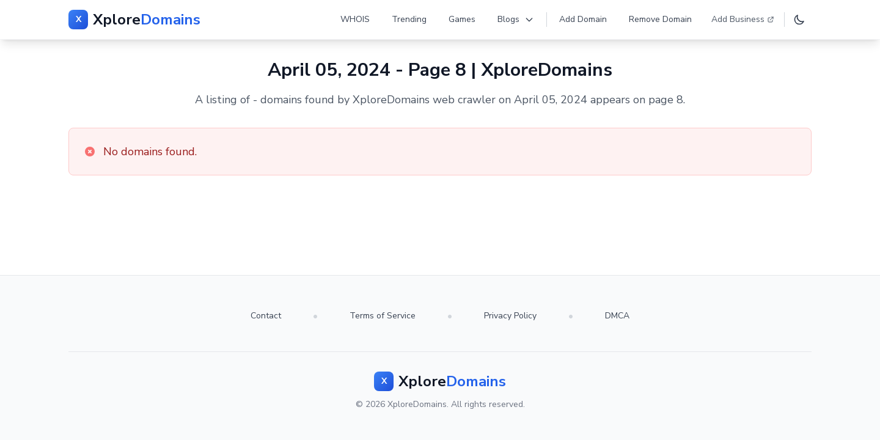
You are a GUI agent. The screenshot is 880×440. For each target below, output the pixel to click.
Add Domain (583, 19)
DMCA (617, 315)
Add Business (742, 19)
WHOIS (355, 19)
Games (462, 19)
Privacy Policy (510, 315)
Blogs (515, 19)
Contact (266, 315)
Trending (409, 19)
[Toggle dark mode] (799, 19)
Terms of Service (383, 315)
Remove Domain (660, 19)
